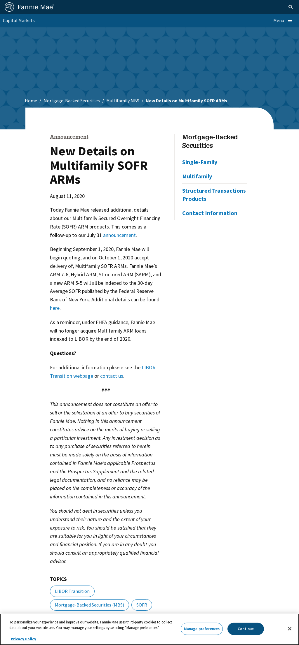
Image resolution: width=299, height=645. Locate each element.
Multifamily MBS (122, 100)
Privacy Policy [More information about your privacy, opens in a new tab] (23, 639)
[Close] (289, 628)
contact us (111, 375)
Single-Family (199, 162)
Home (31, 100)
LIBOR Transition (72, 591)
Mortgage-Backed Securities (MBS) (89, 605)
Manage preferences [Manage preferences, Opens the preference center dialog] (202, 628)
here (55, 308)
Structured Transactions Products (214, 194)
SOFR (141, 605)
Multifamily (197, 176)
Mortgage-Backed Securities (72, 100)
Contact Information (209, 213)
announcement (119, 235)
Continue (246, 628)
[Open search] (290, 7)
